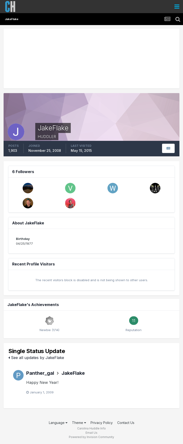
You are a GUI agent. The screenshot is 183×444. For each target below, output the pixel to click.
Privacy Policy (102, 423)
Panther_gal (40, 373)
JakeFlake (73, 373)
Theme (79, 423)
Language (58, 423)
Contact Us (125, 423)
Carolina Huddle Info (91, 428)
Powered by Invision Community (91, 437)
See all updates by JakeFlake (36, 357)
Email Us (91, 432)
